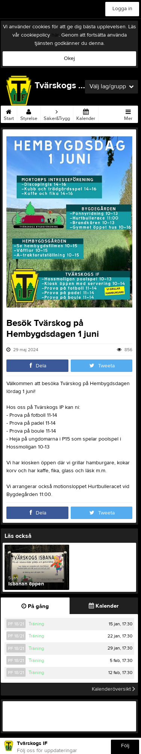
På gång (35, 606)
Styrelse (28, 113)
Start (9, 113)
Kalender (85, 113)
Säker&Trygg (57, 113)
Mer (128, 113)
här (55, 35)
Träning (36, 624)
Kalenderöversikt (113, 689)
